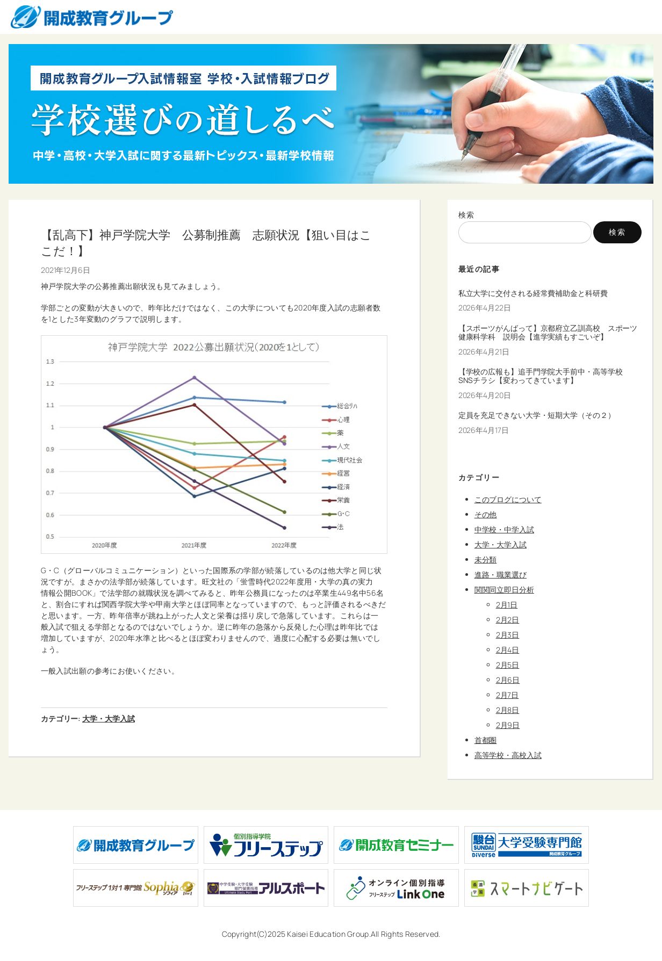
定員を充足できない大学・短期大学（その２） (536, 415)
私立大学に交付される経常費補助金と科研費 (533, 293)
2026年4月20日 (484, 395)
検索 (466, 214)
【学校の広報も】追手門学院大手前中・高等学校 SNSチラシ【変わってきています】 (544, 376)
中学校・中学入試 (504, 529)
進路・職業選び (500, 574)
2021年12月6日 (65, 270)
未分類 (485, 559)
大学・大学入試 (108, 718)
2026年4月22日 (484, 307)
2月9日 (508, 725)
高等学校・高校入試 (508, 755)
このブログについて (508, 499)
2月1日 (507, 604)
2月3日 (508, 635)
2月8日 (508, 710)
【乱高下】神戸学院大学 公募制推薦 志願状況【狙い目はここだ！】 (206, 242)
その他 (485, 514)
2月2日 (508, 620)
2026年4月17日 (483, 430)
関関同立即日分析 (504, 589)
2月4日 (508, 650)
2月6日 (508, 680)
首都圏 (485, 740)
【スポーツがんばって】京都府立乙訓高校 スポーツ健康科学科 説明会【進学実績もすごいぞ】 (548, 332)
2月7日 (507, 695)
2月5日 (508, 665)
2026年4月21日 (483, 351)
